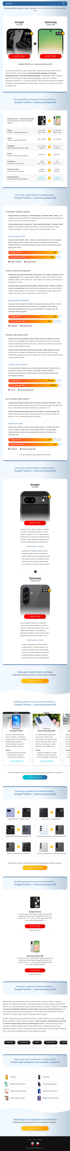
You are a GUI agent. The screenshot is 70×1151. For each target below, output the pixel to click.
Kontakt (40, 1139)
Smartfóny (9, 1077)
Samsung (33, 8)
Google (27, 8)
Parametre (24, 1042)
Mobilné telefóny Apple (46, 1084)
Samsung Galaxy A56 (26, 390)
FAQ (34, 1139)
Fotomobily (42, 1077)
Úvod (29, 1139)
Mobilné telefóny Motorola (47, 1098)
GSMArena (13, 449)
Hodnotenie (50, 1042)
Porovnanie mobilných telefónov (13, 8)
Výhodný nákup (35, 681)
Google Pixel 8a (31, 261)
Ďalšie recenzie (35, 777)
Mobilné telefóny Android (14, 1084)
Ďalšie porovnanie (35, 868)
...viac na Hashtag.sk (46, 761)
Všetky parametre (42, 178)
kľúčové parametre (41, 73)
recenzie (38, 78)
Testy (37, 1042)
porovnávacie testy (11, 75)
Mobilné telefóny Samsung (14, 1091)
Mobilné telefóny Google (14, 1098)
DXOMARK (13, 326)
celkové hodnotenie (34, 75)
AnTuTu (12, 390)
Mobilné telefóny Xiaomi (46, 1091)
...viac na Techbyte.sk (16, 761)
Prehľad (10, 1042)
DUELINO (8, 3)
